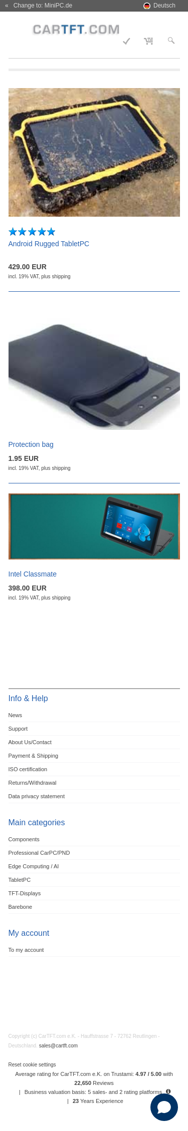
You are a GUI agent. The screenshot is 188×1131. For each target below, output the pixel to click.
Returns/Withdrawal (33, 783)
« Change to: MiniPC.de (38, 5)
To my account (26, 950)
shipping (61, 276)
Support (18, 729)
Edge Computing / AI (34, 866)
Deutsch (164, 5)
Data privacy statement (37, 796)
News (16, 715)
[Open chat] (164, 1107)
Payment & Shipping (34, 756)
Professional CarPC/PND (39, 853)
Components (24, 839)
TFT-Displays (25, 893)
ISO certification (28, 769)
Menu (22, 28)
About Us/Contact (30, 742)
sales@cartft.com (58, 1045)
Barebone (21, 907)
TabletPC (20, 880)
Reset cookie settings (32, 1064)
